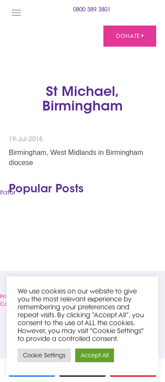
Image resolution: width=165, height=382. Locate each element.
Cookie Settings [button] (44, 355)
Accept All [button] (95, 355)
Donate (129, 36)
